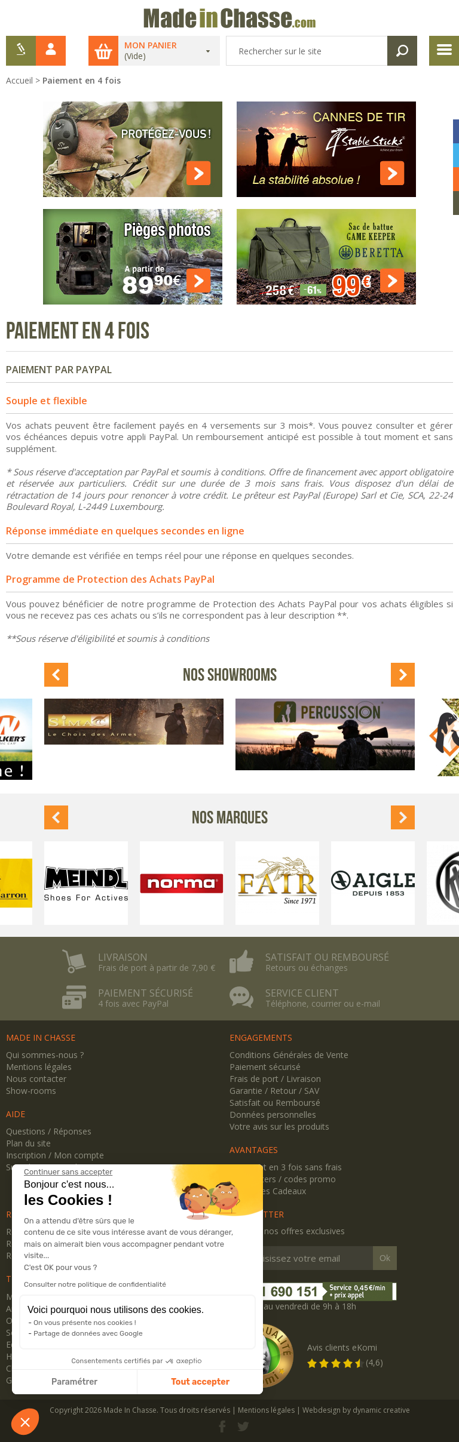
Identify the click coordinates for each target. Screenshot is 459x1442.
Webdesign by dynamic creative (356, 1410)
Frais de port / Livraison (275, 1078)
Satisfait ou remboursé (327, 957)
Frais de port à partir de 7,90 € (156, 968)
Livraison (123, 957)
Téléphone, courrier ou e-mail (322, 1003)
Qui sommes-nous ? (45, 1054)
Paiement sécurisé (145, 993)
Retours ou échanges (306, 968)
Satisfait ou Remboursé (275, 1102)
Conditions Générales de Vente (289, 1054)
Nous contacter (36, 1078)
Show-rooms (31, 1090)
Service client (302, 993)
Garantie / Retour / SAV (274, 1090)
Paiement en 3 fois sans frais (286, 1167)
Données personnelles (273, 1114)
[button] (25, 1421)
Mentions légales (39, 1066)
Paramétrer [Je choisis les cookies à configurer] (74, 1382)
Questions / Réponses (48, 1131)
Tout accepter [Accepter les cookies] (200, 1382)
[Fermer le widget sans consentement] (68, 1172)
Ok (385, 1258)
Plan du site (28, 1143)
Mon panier (150, 45)
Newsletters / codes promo (283, 1179)
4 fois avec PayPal (133, 1003)
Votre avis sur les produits (279, 1126)
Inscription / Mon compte (55, 1155)
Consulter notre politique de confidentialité (95, 1284)
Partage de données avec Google (88, 1333)
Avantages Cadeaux (268, 1191)
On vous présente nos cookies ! (84, 1322)
